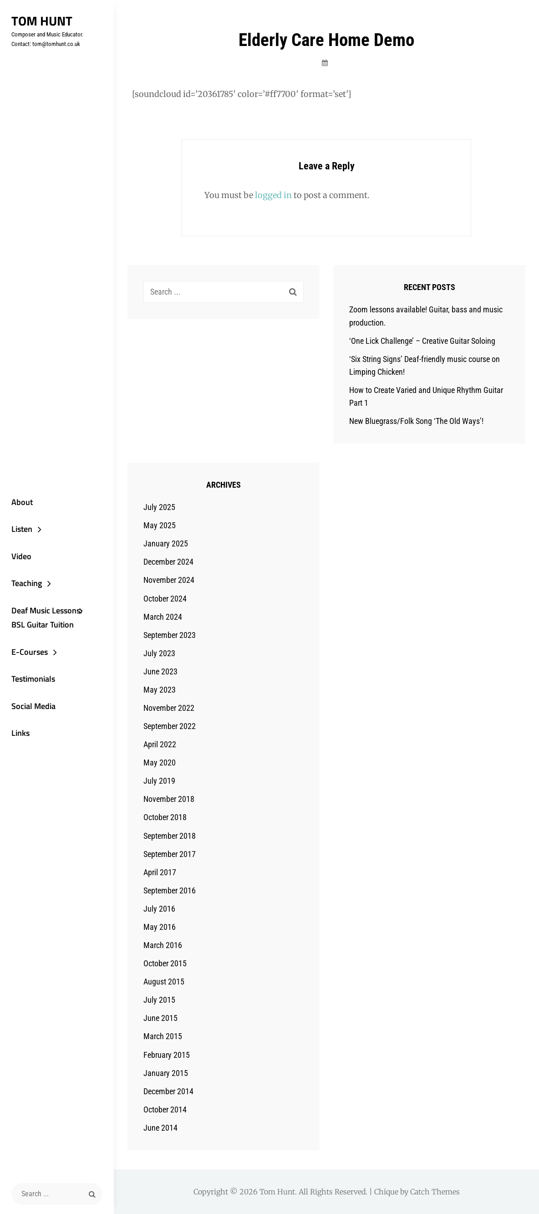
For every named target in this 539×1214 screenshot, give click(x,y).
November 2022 (168, 708)
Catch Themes (435, 1191)
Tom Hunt (41, 21)
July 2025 (159, 507)
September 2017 (169, 854)
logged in (273, 195)
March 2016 (162, 945)
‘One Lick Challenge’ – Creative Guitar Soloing (422, 341)
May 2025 (159, 525)
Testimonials (33, 679)
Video (21, 556)
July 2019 (159, 781)
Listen (21, 529)
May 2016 (159, 927)
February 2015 (166, 1055)
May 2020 (159, 762)
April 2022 (159, 744)
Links (20, 733)
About (22, 502)
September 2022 (169, 726)
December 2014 (168, 1091)
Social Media (33, 706)
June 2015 (160, 1018)
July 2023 (159, 653)
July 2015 (159, 1000)
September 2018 (169, 836)
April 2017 (159, 872)
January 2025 (165, 543)
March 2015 (162, 1036)
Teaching (26, 583)
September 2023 (169, 635)
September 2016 (169, 890)
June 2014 (160, 1127)
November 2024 (168, 580)
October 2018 (165, 817)
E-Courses (29, 652)
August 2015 (163, 981)
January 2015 (165, 1073)
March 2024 (162, 617)
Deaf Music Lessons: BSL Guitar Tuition (46, 617)
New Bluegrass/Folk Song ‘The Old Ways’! (416, 421)
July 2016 (159, 908)
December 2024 (168, 561)
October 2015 (165, 963)
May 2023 (159, 689)
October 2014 (165, 1109)
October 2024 (165, 598)
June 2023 (160, 671)
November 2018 (168, 799)
